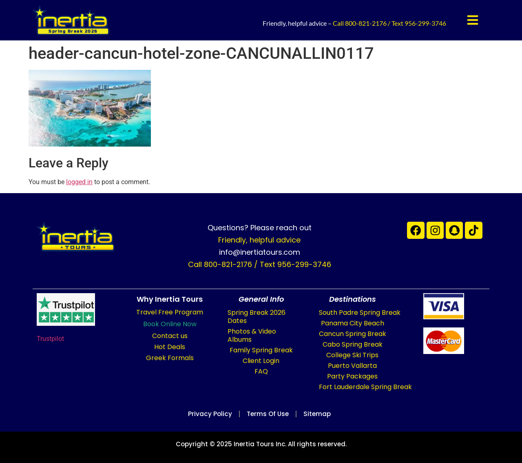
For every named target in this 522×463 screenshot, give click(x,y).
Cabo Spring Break (353, 344)
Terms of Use (268, 413)
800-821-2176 (366, 23)
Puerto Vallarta (352, 365)
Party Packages (352, 376)
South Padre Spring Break (359, 312)
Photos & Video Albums (252, 335)
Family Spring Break (261, 350)
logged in (79, 182)
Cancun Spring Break (352, 333)
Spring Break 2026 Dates (256, 316)
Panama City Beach (352, 323)
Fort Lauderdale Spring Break (365, 387)
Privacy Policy (206, 413)
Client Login (261, 360)
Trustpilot (50, 339)
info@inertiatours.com (259, 252)
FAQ (261, 371)
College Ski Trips (352, 355)
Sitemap (321, 413)
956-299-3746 (425, 23)
